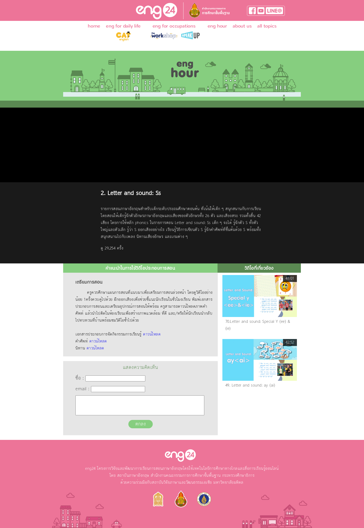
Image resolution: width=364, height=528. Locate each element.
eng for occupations (174, 26)
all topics (266, 26)
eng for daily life (123, 26)
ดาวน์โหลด (152, 334)
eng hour (217, 26)
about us (242, 26)
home (94, 26)
